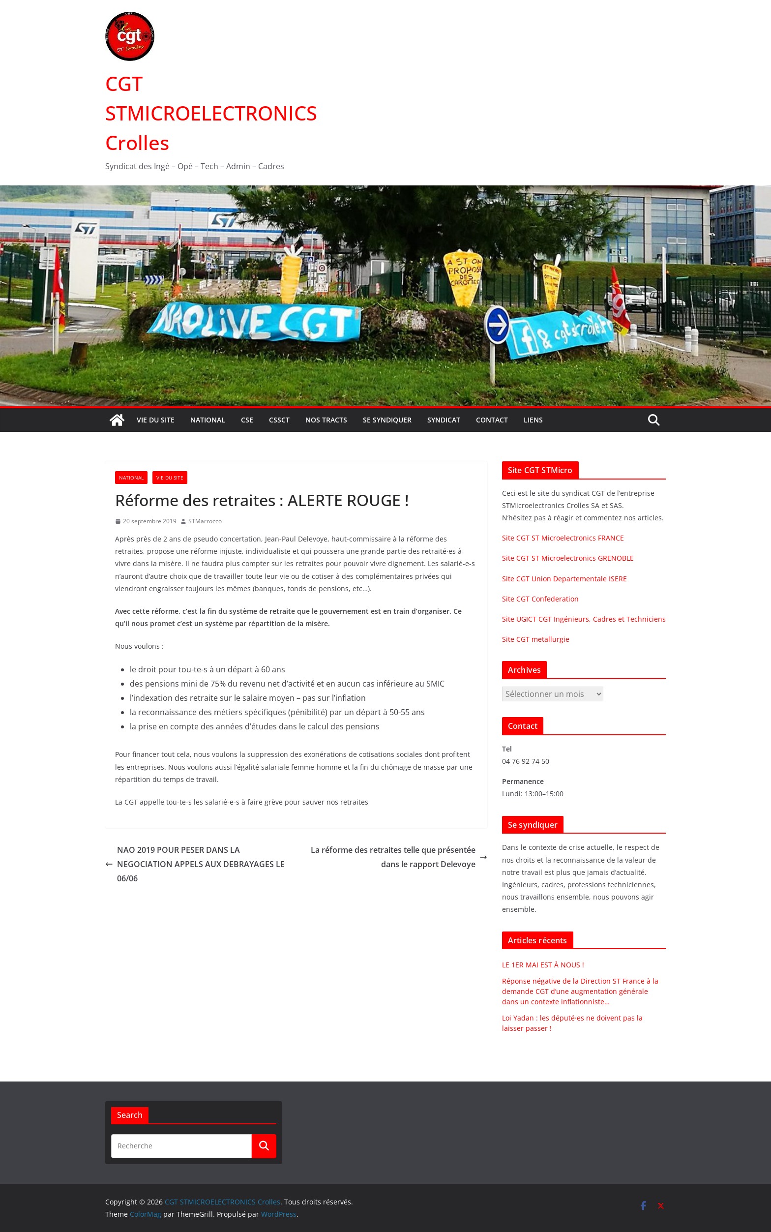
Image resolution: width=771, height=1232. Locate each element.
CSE (247, 419)
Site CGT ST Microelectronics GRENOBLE (568, 558)
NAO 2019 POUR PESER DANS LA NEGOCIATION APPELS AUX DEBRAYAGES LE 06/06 (195, 864)
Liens (533, 419)
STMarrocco (205, 521)
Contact (492, 419)
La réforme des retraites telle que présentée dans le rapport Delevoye (399, 857)
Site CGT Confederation (540, 598)
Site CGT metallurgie (535, 639)
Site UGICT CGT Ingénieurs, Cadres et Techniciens (584, 619)
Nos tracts (326, 419)
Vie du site (156, 419)
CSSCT (279, 419)
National (207, 419)
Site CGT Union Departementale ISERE (564, 578)
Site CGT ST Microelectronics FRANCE (563, 537)
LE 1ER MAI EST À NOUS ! (543, 964)
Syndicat (443, 419)
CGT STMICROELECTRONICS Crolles (211, 113)
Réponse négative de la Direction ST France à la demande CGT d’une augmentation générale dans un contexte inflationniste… (580, 991)
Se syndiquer (387, 419)
